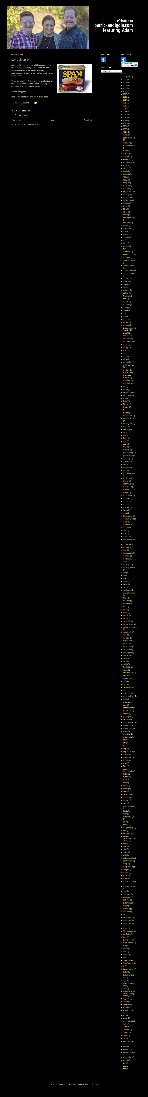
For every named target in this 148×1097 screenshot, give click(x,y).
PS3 (125, 766)
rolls (124, 803)
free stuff (126, 429)
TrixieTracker (128, 963)
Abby (125, 132)
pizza (125, 731)
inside (125, 522)
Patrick (126, 714)
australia (126, 174)
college (126, 293)
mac (125, 587)
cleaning (126, 284)
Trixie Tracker (128, 960)
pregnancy (127, 757)
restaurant (127, 794)
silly (124, 849)
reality (125, 783)
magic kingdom (129, 593)
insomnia (126, 525)
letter (125, 562)
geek (125, 444)
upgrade (126, 999)
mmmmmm (127, 650)
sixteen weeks (128, 858)
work (125, 1046)
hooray (126, 504)
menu (125, 613)
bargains (126, 183)
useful (125, 1002)
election (126, 370)
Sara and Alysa (129, 817)
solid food (126, 878)
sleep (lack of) (128, 867)
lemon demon (128, 559)
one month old (128, 696)
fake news (127, 384)
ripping (125, 800)
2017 (125, 109)
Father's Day (128, 392)
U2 (124, 978)
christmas (126, 258)
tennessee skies (129, 923)
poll (124, 743)
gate (125, 441)
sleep (125, 864)
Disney (126, 336)
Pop (124, 749)
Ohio (125, 682)
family (125, 390)
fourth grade (127, 424)
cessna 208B (128, 255)
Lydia (125, 584)
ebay (125, 359)
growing (126, 461)
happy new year (129, 473)
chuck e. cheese (129, 274)
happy (125, 470)
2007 (125, 82)
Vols (125, 1024)
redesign (126, 789)
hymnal (126, 510)
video (125, 1018)
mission (126, 644)
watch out (126, 1027)
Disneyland (127, 339)
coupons (126, 305)
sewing (126, 843)
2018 (125, 112)
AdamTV (126, 143)
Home (52, 120)
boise (125, 212)
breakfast (126, 223)
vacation (126, 1007)
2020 (125, 117)
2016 (125, 106)
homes (125, 501)
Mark (125, 598)
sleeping (126, 870)
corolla (125, 302)
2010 (125, 91)
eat (124, 353)
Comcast (126, 296)
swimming (127, 909)
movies (126, 658)
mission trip (127, 647)
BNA (125, 209)
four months (127, 416)
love (124, 578)
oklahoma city (128, 687)
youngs (126, 1060)
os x (124, 705)
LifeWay (126, 565)
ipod (125, 531)
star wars (126, 894)
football (126, 413)
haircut (125, 464)
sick (124, 846)
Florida (126, 404)
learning (126, 556)
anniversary (127, 162)
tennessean (127, 918)
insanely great (128, 519)
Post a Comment (21, 115)
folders (125, 407)
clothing (126, 290)
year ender (127, 1057)
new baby (126, 676)
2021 (125, 120)
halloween (127, 467)
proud (125, 763)
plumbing (126, 734)
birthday (126, 195)
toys (124, 952)
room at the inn (129, 806)
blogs (125, 206)
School (126, 825)
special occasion (129, 881)
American (126, 159)
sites (125, 855)
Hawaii (125, 481)
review (125, 797)
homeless (126, 498)
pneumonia (127, 737)
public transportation (128, 770)
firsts (125, 398)
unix (124, 989)
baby (125, 177)
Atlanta (126, 168)
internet (126, 528)
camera (126, 237)
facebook (126, 381)
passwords (127, 711)
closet (125, 287)
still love (126, 900)
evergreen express (127, 377)
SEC (125, 831)
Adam (125, 135)
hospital (126, 507)
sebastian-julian (78, 1084)
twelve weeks (128, 969)
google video (128, 456)
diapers (126, 325)
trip (124, 957)
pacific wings (128, 708)
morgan (126, 655)
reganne (126, 791)
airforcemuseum (129, 146)
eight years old (128, 365)
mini (124, 635)
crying (125, 308)
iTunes (125, 536)
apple (125, 165)
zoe (124, 1066)
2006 (125, 80)
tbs (124, 914)
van (124, 1015)
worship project (129, 1052)
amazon (126, 157)
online (125, 699)
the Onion (127, 934)
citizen (125, 281)
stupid (125, 906)
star (124, 891)
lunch (125, 581)
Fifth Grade (127, 395)
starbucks (126, 897)
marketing (127, 601)
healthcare (127, 484)
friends (125, 432)
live (124, 573)
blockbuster (127, 200)
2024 (125, 126)
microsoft (126, 621)
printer (125, 760)
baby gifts (126, 180)
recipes (126, 786)
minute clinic (128, 641)
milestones (127, 632)
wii (124, 1039)
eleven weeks (128, 373)
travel (125, 955)
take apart (127, 912)
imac (125, 513)
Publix (125, 774)
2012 (125, 94)
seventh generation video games (129, 838)
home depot (127, 496)
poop (125, 746)
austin (125, 171)
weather (126, 1030)
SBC (125, 822)
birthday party (128, 197)
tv (124, 966)
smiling (126, 873)
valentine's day (128, 1010)
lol (124, 576)
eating (125, 356)
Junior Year (127, 544)
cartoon (126, 246)
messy (125, 615)
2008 (125, 85)
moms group (128, 653)
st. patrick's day (129, 886)
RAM (125, 780)
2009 (125, 88)
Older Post (88, 120)
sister (125, 852)
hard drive (127, 478)
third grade (127, 940)
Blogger (98, 1084)
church (125, 278)
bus (124, 232)
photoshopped (128, 722)
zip (124, 1063)
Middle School (128, 624)
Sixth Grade (127, 861)
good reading (128, 453)
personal (126, 719)
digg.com (23, 91)
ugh (124, 981)
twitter (125, 972)
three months (128, 943)
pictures (126, 725)
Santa (125, 811)
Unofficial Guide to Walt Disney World (129, 994)
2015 (125, 103)
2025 (125, 129)
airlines (126, 151)
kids (124, 550)
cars (125, 243)
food (125, 410)
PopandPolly (128, 752)
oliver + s (126, 693)
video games (128, 1021)
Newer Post (16, 120)
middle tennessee (130, 627)
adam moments (129, 138)
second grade (128, 833)
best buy (126, 189)
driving (125, 348)
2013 (125, 97)
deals (125, 319)
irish (124, 533)
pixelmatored (128, 728)
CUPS (125, 311)
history (125, 493)
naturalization (128, 673)
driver (125, 345)
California (126, 234)
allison (125, 154)
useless (126, 1004)
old (124, 690)
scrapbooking (128, 828)
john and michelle (129, 539)
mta (124, 661)
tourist (125, 949)
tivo (124, 946)
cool (124, 299)
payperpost (127, 717)
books (125, 215)
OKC (125, 685)
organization (127, 702)
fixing (125, 401)
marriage (126, 604)
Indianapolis (127, 516)
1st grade (126, 77)
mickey (126, 618)
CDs (125, 249)
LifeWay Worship (129, 568)
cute (125, 313)
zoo (124, 1069)
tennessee (127, 920)
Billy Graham (128, 192)
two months (127, 975)
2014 (125, 100)
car (124, 240)
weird (125, 1036)
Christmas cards (129, 261)
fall (124, 387)
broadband (127, 229)
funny (125, 438)
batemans (127, 186)
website (126, 1033)
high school (127, 487)
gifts (124, 447)
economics (127, 362)
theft (125, 937)
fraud (125, 427)
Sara (125, 814)
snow (125, 875)
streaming (127, 903)
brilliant (126, 226)
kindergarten (128, 553)
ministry (126, 638)
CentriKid (126, 252)
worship (126, 1049)
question (126, 777)
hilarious (126, 490)
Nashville (126, 667)
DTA (125, 350)
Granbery (126, 459)
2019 (125, 115)
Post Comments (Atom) (31, 124)
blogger (126, 203)
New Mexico (127, 679)
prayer (125, 754)
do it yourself (128, 342)
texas (125, 928)
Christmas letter (129, 266)
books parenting (129, 218)
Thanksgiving (128, 931)
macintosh (127, 590)
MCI (124, 607)
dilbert (125, 333)
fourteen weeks (129, 419)
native (125, 670)
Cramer (40, 97)
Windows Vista (128, 1041)
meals (125, 610)
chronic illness (128, 271)
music (125, 664)
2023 (125, 123)
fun (124, 435)
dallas (125, 316)
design (125, 322)
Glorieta (126, 450)
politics (126, 740)
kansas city (127, 547)
